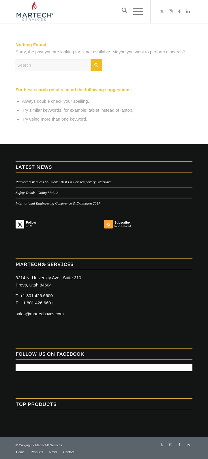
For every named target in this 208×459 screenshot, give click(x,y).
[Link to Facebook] (179, 11)
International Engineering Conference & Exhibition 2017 (58, 203)
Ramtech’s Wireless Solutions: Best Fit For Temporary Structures (63, 182)
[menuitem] (121, 11)
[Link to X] (162, 11)
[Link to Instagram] (170, 11)
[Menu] (135, 11)
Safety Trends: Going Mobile (37, 193)
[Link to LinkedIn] (188, 11)
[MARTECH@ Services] (86, 11)
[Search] (121, 11)
